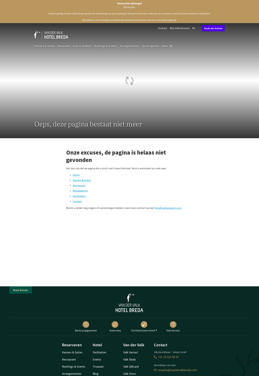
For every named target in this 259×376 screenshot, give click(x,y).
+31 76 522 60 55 (166, 357)
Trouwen (98, 366)
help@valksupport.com (168, 208)
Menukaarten (80, 190)
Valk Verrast (173, 326)
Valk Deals (129, 359)
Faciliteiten (79, 196)
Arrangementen (129, 46)
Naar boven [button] (20, 290)
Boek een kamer (213, 28)
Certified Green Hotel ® (144, 326)
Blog (95, 374)
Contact (162, 28)
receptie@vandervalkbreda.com (175, 370)
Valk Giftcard (131, 366)
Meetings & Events (105, 46)
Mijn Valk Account (180, 28)
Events (97, 359)
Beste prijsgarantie (86, 326)
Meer (167, 46)
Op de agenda (150, 46)
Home (76, 175)
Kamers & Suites (44, 46)
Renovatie (63, 46)
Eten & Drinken (82, 46)
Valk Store (129, 374)
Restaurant (79, 185)
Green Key (115, 326)
